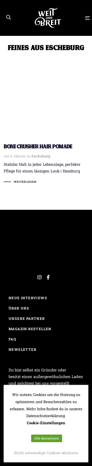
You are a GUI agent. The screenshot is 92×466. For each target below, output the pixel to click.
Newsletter (23, 349)
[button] (8, 17)
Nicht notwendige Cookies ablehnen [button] (46, 452)
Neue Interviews (28, 298)
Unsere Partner (27, 318)
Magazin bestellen (30, 328)
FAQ (12, 339)
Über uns (19, 308)
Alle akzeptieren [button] (46, 438)
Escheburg (40, 156)
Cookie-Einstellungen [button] (46, 422)
